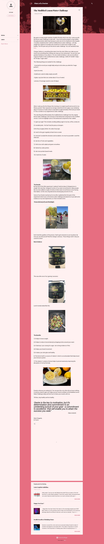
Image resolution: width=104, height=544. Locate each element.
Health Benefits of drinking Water (44, 519)
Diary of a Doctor (41, 3)
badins (65, 540)
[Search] (92, 4)
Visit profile (11, 15)
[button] (79, 10)
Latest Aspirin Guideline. (41, 487)
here (35, 48)
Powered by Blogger (61, 537)
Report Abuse (4, 44)
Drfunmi (11, 12)
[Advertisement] (88, 28)
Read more (77, 499)
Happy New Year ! (39, 503)
